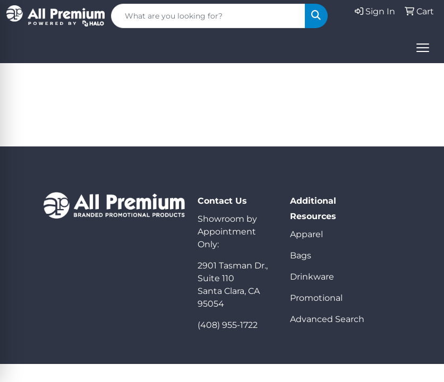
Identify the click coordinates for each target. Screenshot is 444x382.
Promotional (316, 298)
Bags (300, 255)
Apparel (306, 234)
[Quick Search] (208, 16)
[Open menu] (422, 47)
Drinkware (312, 277)
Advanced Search (327, 319)
